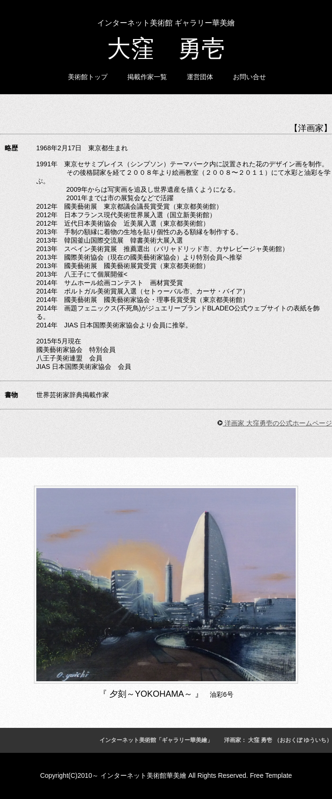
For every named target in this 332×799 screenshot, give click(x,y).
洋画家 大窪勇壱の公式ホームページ (274, 423)
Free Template (271, 775)
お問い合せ (249, 77)
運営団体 (200, 77)
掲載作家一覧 (147, 77)
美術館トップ (87, 77)
